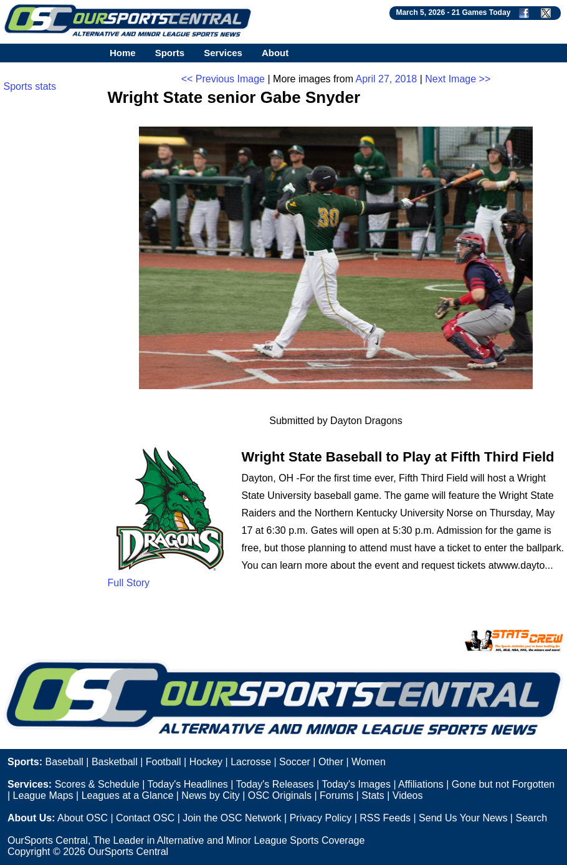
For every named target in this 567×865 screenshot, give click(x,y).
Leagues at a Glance (128, 795)
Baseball (64, 761)
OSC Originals (280, 795)
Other (330, 761)
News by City (210, 795)
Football (163, 761)
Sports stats (30, 86)
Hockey (205, 761)
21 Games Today (481, 12)
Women (368, 761)
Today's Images (356, 784)
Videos (408, 795)
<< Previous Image (223, 79)
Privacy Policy (321, 818)
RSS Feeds (385, 818)
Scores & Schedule (97, 784)
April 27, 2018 (386, 79)
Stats (372, 795)
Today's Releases (275, 784)
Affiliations (421, 784)
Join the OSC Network (232, 818)
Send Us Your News (463, 818)
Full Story (129, 582)
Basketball (115, 761)
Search (531, 818)
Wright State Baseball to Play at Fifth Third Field (398, 457)
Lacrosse (251, 761)
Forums (336, 795)
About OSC (82, 818)
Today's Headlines (187, 784)
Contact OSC (145, 818)
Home (123, 52)
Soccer (294, 761)
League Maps (43, 795)
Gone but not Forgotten (503, 784)
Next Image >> (457, 79)
